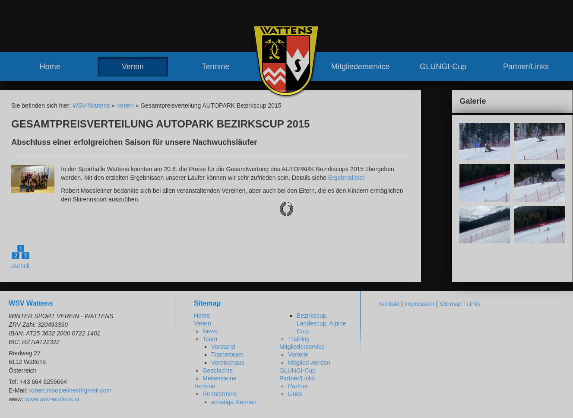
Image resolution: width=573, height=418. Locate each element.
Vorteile (298, 354)
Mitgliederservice (360, 66)
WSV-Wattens (91, 105)
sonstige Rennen (233, 402)
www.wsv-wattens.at (52, 399)
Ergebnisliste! (346, 177)
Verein (133, 66)
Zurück (20, 265)
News (210, 331)
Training (299, 338)
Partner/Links (526, 66)
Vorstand (223, 346)
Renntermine (220, 393)
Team (210, 338)
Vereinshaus (227, 362)
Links (295, 393)
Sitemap (451, 303)
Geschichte (218, 370)
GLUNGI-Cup (443, 66)
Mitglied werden (309, 362)
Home (50, 66)
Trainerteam (227, 354)
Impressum (419, 303)
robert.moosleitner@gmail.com (70, 390)
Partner (298, 386)
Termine (215, 66)
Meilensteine (220, 378)
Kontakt (389, 303)
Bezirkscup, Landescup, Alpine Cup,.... (321, 323)
